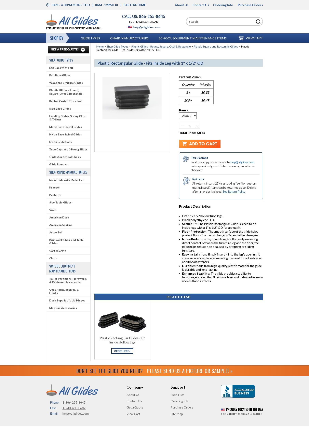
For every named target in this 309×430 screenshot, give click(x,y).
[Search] (220, 21)
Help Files (177, 394)
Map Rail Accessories (63, 308)
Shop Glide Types (117, 46)
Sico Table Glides (60, 202)
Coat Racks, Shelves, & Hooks (64, 291)
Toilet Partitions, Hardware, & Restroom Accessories (68, 280)
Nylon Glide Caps (60, 142)
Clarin (53, 258)
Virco (52, 210)
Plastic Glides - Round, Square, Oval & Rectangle (161, 46)
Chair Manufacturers (129, 38)
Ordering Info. (223, 5)
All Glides (255, 413)
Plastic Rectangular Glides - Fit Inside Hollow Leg (122, 340)
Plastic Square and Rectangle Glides (216, 46)
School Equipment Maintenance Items (193, 38)
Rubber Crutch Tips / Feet (66, 101)
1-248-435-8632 (74, 408)
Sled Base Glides (60, 108)
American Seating (60, 225)
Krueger (54, 187)
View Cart (254, 38)
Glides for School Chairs (65, 157)
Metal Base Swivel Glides (65, 127)
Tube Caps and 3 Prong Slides (68, 149)
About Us (182, 5)
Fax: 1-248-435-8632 (143, 22)
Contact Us (201, 5)
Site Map (177, 414)
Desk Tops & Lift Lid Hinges (67, 300)
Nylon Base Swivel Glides (65, 134)
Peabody (55, 195)
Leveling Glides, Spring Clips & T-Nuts (67, 117)
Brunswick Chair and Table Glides (66, 241)
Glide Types (90, 38)
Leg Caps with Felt (61, 67)
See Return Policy (234, 191)
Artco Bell (55, 232)
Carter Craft (57, 250)
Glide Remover (59, 164)
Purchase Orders (250, 5)
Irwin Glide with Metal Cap (66, 180)
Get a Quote (135, 407)
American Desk (59, 217)
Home (100, 46)
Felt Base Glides (60, 75)
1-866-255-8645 (74, 402)
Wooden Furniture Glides (66, 82)
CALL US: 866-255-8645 (143, 16)
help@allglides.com (144, 27)
